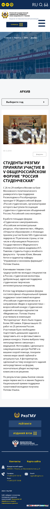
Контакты (15, 461)
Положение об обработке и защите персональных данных (11, 501)
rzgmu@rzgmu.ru (36, 474)
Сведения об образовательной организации (23, 19)
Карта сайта (34, 461)
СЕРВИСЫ (17, 24)
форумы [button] (39, 154)
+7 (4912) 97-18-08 (14, 479)
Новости (17, 38)
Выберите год (14, 102)
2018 (26, 38)
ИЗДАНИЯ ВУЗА (25, 433)
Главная (7, 38)
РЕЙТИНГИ (25, 423)
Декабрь (34, 38)
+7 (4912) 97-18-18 (14, 474)
